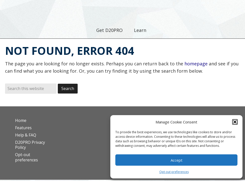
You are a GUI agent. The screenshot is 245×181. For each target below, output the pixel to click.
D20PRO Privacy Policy (30, 145)
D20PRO (122, 11)
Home (20, 120)
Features (23, 127)
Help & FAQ (25, 135)
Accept (176, 160)
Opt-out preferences (174, 172)
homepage (196, 64)
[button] (234, 121)
